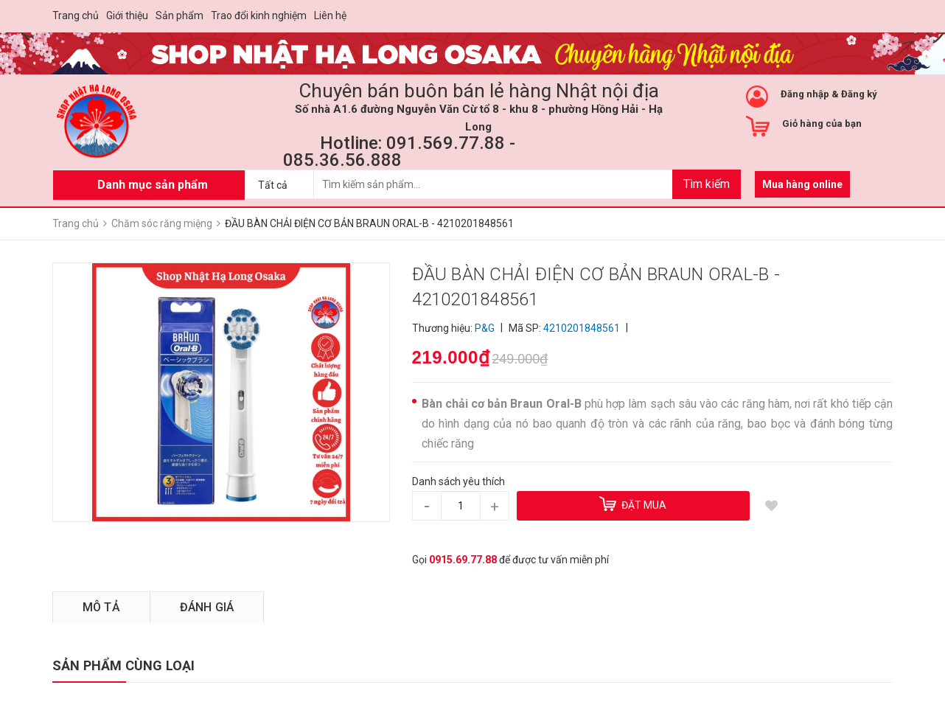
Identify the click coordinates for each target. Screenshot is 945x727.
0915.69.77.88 (463, 560)
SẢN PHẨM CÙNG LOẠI (123, 665)
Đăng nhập (805, 94)
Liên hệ (330, 15)
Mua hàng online (802, 184)
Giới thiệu (127, 15)
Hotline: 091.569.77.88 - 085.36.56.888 (399, 151)
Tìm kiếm (706, 184)
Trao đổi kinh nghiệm (259, 15)
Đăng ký (859, 94)
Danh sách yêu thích (458, 481)
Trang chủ (75, 15)
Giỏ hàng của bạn (822, 123)
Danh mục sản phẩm (152, 185)
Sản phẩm (179, 15)
